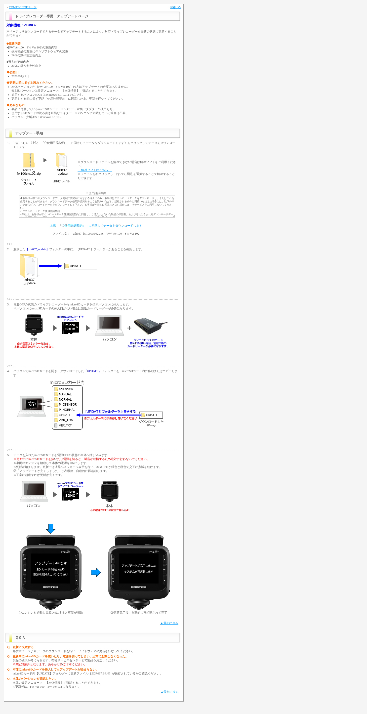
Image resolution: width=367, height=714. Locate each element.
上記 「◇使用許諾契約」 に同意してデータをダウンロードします (96, 225)
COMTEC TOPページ (23, 7)
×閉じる (175, 7)
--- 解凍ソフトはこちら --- (95, 170)
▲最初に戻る (169, 623)
